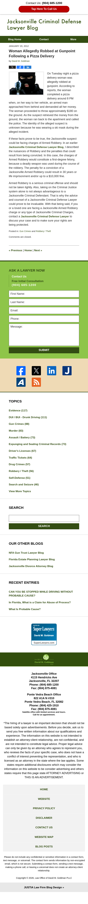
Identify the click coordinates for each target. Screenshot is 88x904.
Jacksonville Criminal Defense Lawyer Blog (44, 25)
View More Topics (20, 498)
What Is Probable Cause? (25, 617)
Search (44, 532)
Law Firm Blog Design (43, 899)
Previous (16, 254)
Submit (44, 354)
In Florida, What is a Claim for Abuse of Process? (41, 610)
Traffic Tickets (21, 463)
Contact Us (44, 838)
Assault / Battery (23, 442)
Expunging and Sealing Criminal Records (39, 449)
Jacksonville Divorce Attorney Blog (32, 573)
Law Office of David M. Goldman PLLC (53, 889)
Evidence (18, 414)
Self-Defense (20, 484)
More (73, 39)
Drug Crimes (20, 470)
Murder (16, 435)
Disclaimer (44, 828)
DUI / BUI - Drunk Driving (29, 421)
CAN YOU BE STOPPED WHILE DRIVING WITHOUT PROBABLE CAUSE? (42, 601)
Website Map (44, 848)
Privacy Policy (44, 818)
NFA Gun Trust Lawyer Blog (27, 559)
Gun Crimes (26, 235)
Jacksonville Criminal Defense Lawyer (46, 220)
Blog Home (14, 39)
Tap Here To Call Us (44, 9)
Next (39, 254)
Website (44, 808)
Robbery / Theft (44, 235)
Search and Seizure (24, 491)
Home (29, 254)
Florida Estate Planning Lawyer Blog (33, 566)
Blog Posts (44, 858)
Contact (44, 39)
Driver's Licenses (23, 456)
